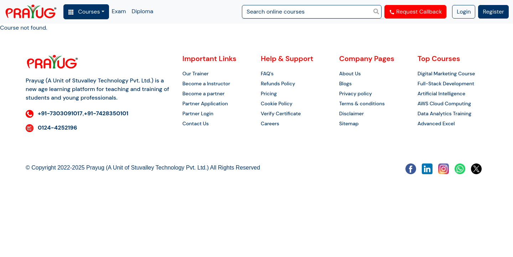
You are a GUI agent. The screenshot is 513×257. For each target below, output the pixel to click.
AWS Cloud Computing (444, 103)
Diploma (142, 11)
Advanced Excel (436, 123)
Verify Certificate (281, 113)
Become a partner (203, 93)
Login (464, 11)
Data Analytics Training (444, 113)
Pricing (269, 93)
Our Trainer (195, 73)
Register (493, 11)
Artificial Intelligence (441, 93)
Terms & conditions (362, 103)
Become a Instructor (206, 83)
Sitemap (349, 123)
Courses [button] (84, 11)
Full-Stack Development (446, 83)
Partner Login (197, 113)
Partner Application (205, 103)
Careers (270, 123)
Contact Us (195, 123)
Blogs (345, 83)
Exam (119, 11)
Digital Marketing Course (446, 73)
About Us (350, 73)
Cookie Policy (276, 103)
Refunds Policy (278, 83)
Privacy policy (355, 93)
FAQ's (267, 73)
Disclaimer (351, 113)
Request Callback (415, 11)
